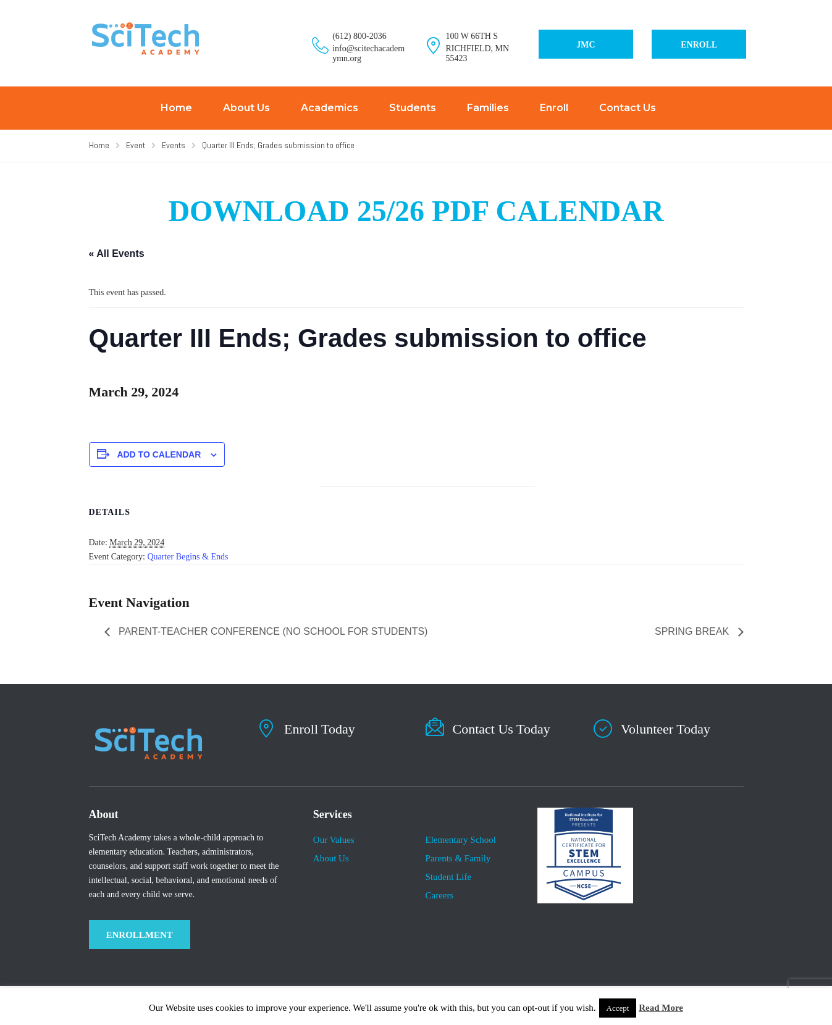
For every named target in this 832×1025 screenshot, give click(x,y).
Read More (661, 1008)
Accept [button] (618, 1008)
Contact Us (627, 108)
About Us (246, 108)
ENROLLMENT (139, 935)
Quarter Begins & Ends (187, 556)
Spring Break (693, 631)
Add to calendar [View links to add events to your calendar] (159, 454)
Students (412, 108)
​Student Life (448, 877)
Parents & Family (457, 858)
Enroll (554, 108)
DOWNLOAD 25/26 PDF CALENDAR (415, 211)
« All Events (117, 253)
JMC (585, 44)
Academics (329, 108)
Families (488, 108)
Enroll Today (319, 729)
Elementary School (460, 840)
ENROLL (699, 44)
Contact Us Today (501, 729)
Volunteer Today (665, 729)
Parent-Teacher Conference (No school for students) (272, 631)
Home (176, 108)
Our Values (334, 840)
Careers (439, 895)
